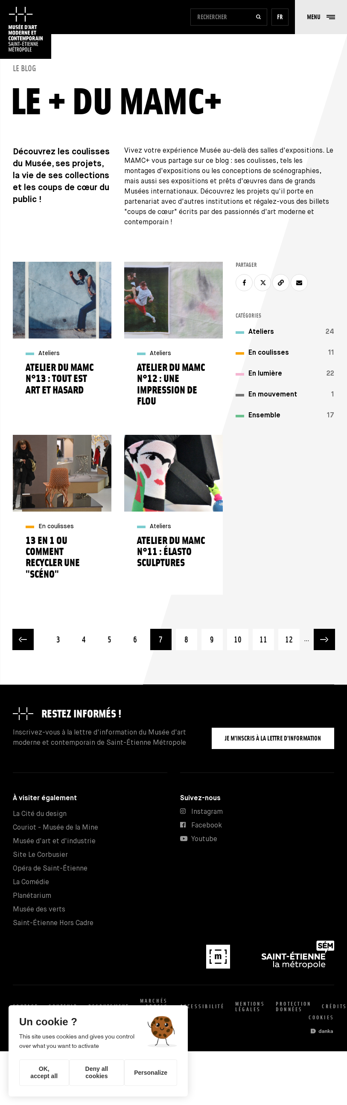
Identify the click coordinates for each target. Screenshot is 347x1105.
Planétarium (32, 896)
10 (241, 636)
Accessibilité (202, 1006)
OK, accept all (44, 1072)
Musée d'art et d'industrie (54, 841)
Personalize (150, 1072)
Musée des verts (39, 909)
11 (267, 636)
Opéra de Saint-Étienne (50, 869)
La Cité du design (40, 814)
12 (292, 636)
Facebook (206, 826)
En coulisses (268, 353)
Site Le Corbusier (40, 855)
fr (280, 16)
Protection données (294, 1006)
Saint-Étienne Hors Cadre (53, 923)
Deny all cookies (96, 1072)
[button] (321, 17)
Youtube (204, 839)
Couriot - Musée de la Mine (55, 828)
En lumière (265, 374)
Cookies (321, 1017)
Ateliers (261, 332)
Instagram (207, 812)
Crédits (334, 1006)
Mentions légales (250, 1006)
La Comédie (31, 882)
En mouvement (272, 395)
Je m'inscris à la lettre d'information (273, 738)
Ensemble (264, 415)
